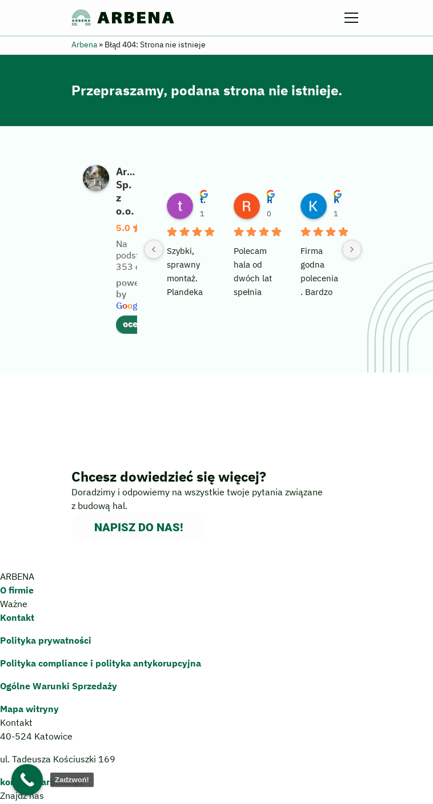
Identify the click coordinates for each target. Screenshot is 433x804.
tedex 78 (202, 199)
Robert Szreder (269, 199)
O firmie (17, 590)
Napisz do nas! (138, 527)
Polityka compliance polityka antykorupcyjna (100, 663)
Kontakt (17, 617)
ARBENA (123, 17)
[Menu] (353, 17)
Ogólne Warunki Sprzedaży (58, 686)
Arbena (84, 44)
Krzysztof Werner (336, 199)
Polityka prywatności (45, 640)
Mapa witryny (29, 708)
